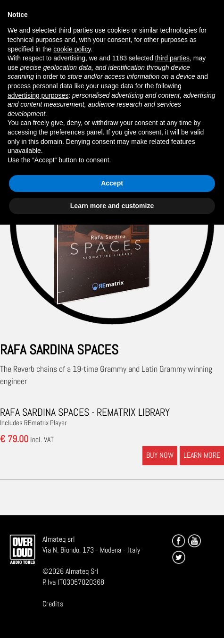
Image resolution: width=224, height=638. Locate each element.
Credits (52, 604)
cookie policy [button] (72, 49)
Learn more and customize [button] (112, 206)
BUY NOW (160, 455)
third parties (172, 58)
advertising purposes (38, 95)
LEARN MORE (201, 455)
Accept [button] (112, 183)
